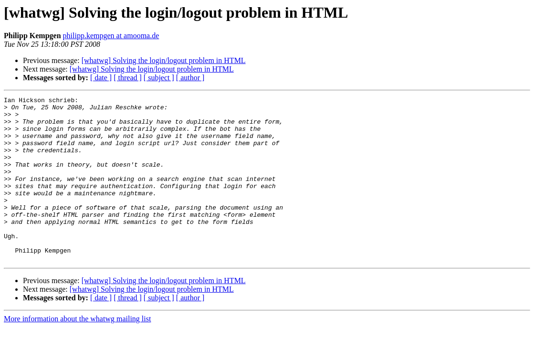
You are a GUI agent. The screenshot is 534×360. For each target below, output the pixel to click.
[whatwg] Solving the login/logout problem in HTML (164, 60)
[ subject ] (159, 78)
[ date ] (101, 78)
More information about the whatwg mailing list (77, 352)
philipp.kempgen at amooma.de (111, 36)
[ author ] (190, 78)
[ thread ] (128, 78)
